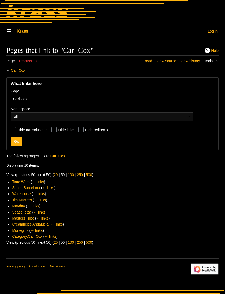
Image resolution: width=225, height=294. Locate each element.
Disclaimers (57, 266)
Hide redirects (96, 130)
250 (80, 175)
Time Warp (20, 182)
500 (89, 175)
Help (211, 50)
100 (71, 175)
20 (56, 175)
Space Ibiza (21, 212)
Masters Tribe (23, 218)
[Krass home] (94, 11)
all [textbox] (16, 117)
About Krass (36, 266)
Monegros (20, 230)
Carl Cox (18, 70)
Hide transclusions (32, 130)
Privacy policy (15, 266)
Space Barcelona (26, 188)
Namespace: (21, 109)
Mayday (18, 206)
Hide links (66, 130)
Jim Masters (22, 200)
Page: (15, 91)
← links (38, 182)
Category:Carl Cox (27, 236)
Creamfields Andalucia (30, 224)
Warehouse (21, 194)
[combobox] (102, 99)
